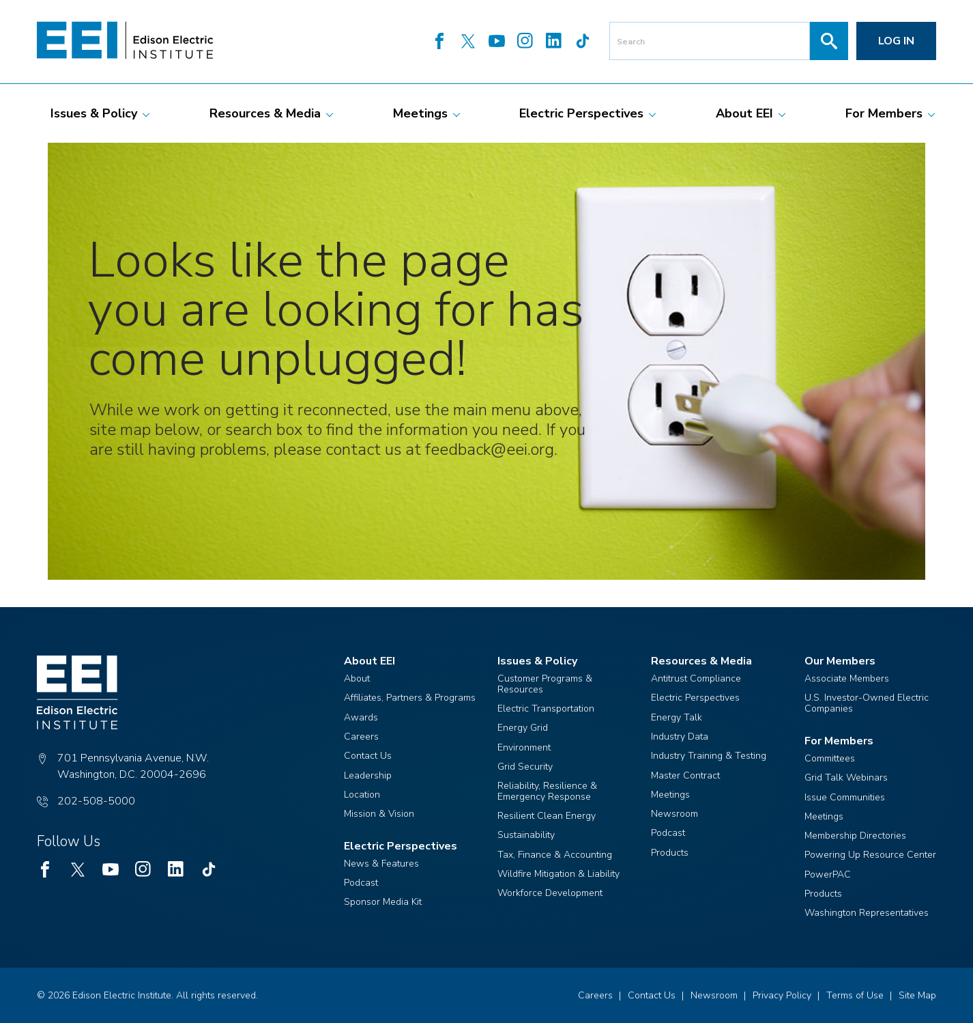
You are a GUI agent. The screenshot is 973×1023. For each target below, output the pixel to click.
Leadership (368, 775)
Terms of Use (855, 995)
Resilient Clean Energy (546, 815)
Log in (896, 40)
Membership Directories (855, 835)
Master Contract (685, 775)
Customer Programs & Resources (544, 684)
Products (669, 852)
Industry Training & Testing (708, 755)
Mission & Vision (379, 813)
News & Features (381, 863)
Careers (361, 736)
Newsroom (674, 813)
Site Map (917, 995)
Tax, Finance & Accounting (554, 854)
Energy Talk (676, 717)
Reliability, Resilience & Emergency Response (547, 791)
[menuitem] (94, 113)
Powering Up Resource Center (870, 854)
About (357, 678)
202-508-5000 (96, 801)
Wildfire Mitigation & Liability (558, 873)
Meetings (670, 794)
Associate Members (846, 678)
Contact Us (368, 755)
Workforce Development (549, 892)
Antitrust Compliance (696, 678)
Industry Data (679, 736)
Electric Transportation (545, 708)
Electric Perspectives (695, 697)
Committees (829, 758)
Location (362, 794)
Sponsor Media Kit (383, 901)
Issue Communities (844, 797)
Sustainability (526, 834)
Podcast (361, 882)
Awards (361, 717)
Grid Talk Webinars (846, 777)
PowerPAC (827, 874)
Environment (524, 747)
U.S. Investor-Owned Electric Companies (866, 703)
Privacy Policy (782, 995)
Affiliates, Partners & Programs (410, 697)
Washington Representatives (866, 912)
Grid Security (525, 766)
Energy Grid (522, 727)
